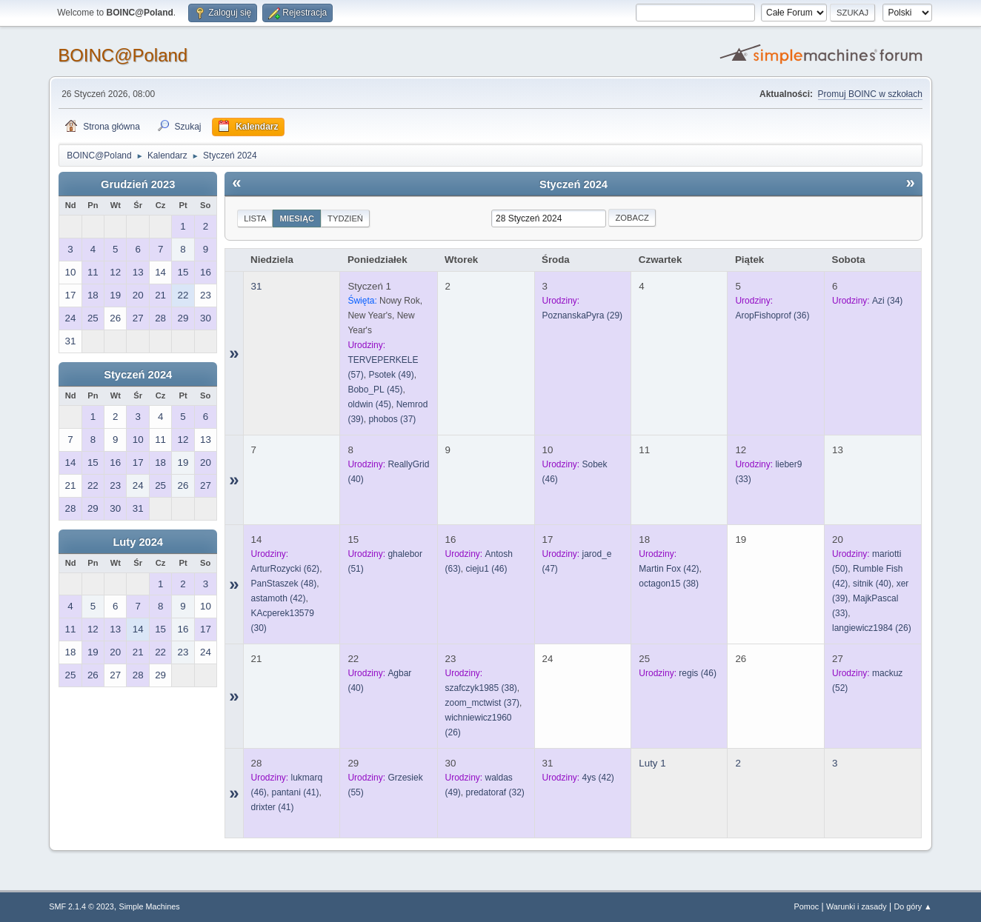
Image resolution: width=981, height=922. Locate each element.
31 (256, 286)
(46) (487, 569)
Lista (255, 218)
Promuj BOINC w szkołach (870, 94)
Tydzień (345, 218)
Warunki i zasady (856, 906)
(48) (284, 583)
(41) (295, 792)
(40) (872, 583)
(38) (669, 583)
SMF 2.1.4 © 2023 (81, 906)
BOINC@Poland (122, 55)
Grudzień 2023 (138, 184)
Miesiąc (296, 218)
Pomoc (806, 906)
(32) (495, 792)
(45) (374, 389)
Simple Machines (149, 906)
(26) (871, 628)
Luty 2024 (138, 542)
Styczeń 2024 (138, 375)
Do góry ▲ (912, 906)
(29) (582, 315)
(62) (285, 569)
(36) (772, 315)
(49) (390, 375)
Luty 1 (652, 763)
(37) (392, 419)
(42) (278, 598)
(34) (887, 300)
